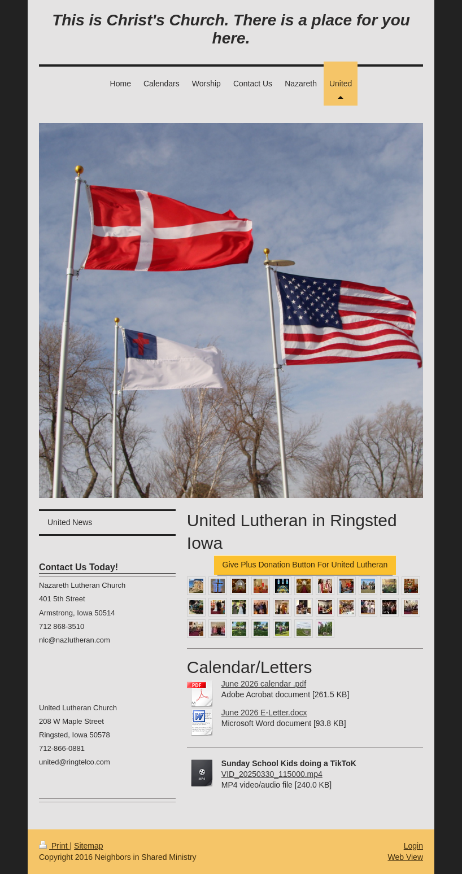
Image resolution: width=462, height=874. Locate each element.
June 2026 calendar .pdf (263, 683)
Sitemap (88, 845)
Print (54, 845)
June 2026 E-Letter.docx (264, 712)
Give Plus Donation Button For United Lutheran (305, 564)
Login (413, 845)
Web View (405, 857)
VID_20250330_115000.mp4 (271, 774)
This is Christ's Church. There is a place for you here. (231, 29)
